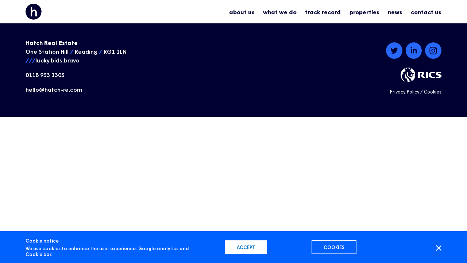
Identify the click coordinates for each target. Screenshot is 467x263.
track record (323, 12)
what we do (280, 12)
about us (242, 12)
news (395, 12)
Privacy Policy (404, 91)
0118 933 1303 (45, 74)
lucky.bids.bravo (57, 60)
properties (364, 12)
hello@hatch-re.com (54, 89)
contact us (426, 12)
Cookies (432, 91)
